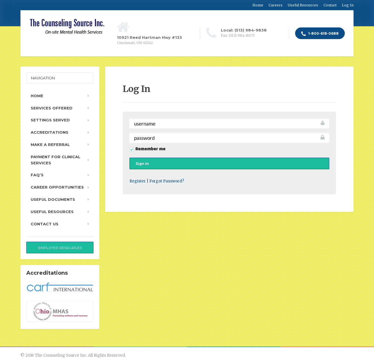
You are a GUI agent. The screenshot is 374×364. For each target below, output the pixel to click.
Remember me (150, 149)
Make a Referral (50, 144)
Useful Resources (303, 5)
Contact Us (44, 224)
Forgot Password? (166, 181)
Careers (276, 5)
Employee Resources (60, 247)
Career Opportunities (57, 187)
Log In (348, 5)
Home (257, 5)
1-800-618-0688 (320, 34)
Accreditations (49, 132)
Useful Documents (53, 199)
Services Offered (51, 108)
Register (137, 181)
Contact (330, 5)
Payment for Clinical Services (55, 159)
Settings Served (50, 120)
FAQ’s (37, 175)
